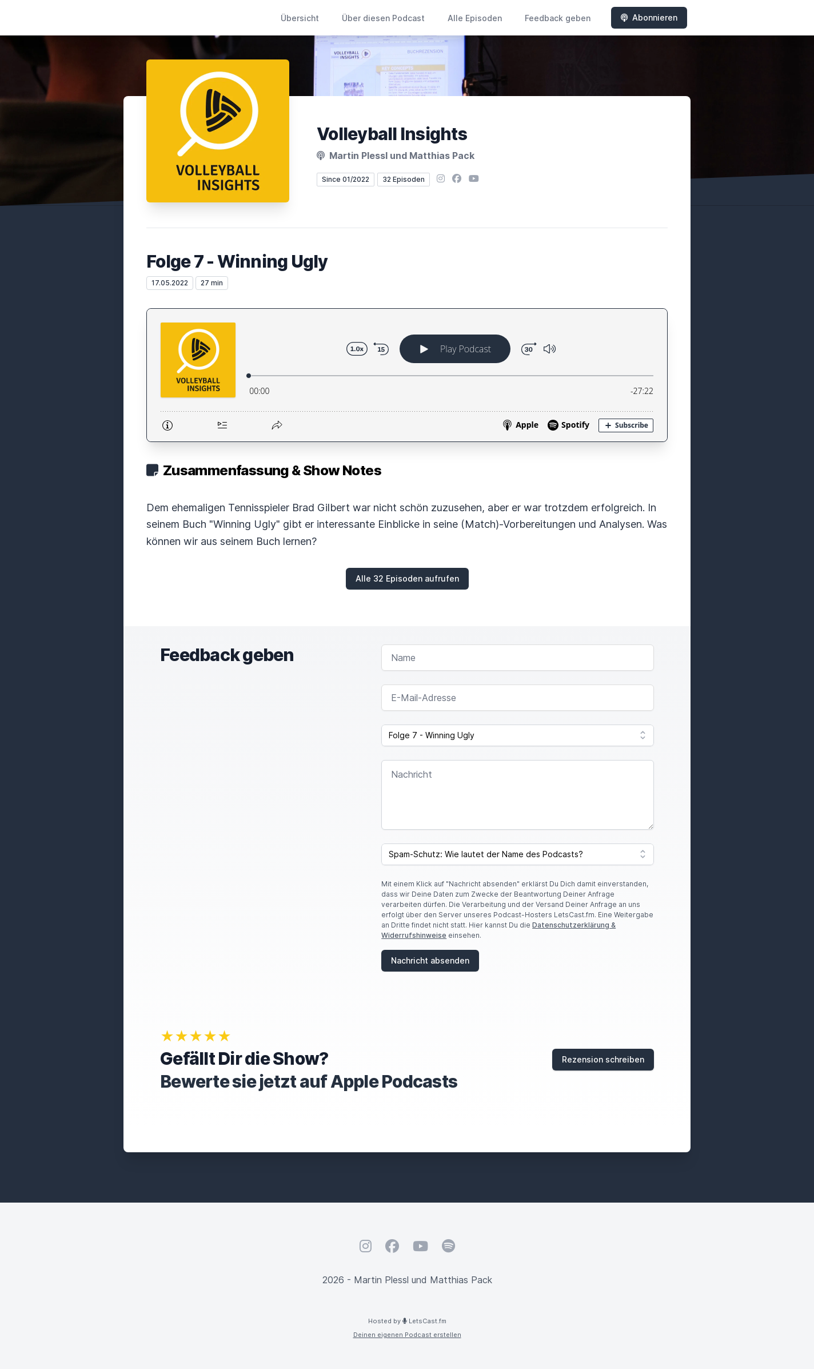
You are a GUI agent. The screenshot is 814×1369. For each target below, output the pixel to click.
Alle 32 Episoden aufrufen (407, 578)
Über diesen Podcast (383, 18)
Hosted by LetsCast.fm (407, 1321)
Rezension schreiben (603, 1059)
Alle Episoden (475, 18)
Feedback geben (557, 18)
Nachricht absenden (430, 960)
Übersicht (300, 18)
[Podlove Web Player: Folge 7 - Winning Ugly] (407, 375)
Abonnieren (649, 17)
